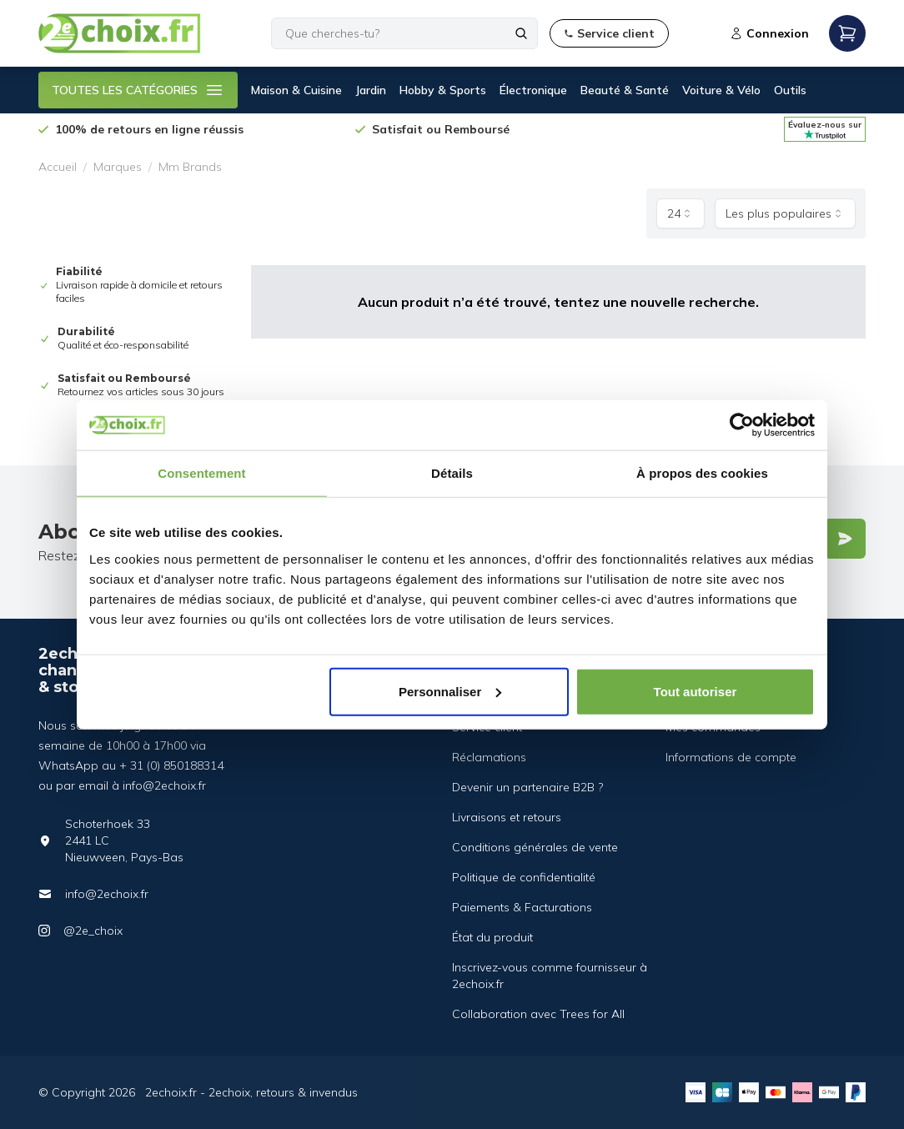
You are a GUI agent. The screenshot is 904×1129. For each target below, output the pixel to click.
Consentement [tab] (201, 473)
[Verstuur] (845, 539)
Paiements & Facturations (522, 907)
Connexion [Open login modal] (769, 33)
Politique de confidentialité (523, 877)
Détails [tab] (452, 473)
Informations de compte (730, 757)
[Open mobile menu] (847, 33)
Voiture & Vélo (721, 90)
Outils (790, 90)
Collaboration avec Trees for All (538, 1013)
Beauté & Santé (624, 90)
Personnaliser (450, 691)
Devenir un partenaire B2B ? (527, 787)
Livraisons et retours (506, 817)
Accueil (57, 166)
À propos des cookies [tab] (702, 473)
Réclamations (489, 757)
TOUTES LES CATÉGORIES (138, 90)
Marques (117, 166)
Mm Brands (190, 166)
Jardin (370, 90)
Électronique (533, 90)
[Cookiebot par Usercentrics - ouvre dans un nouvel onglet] (742, 425)
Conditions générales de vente (535, 847)
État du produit (492, 937)
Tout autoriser (695, 691)
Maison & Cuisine (296, 90)
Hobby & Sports (442, 90)
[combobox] (680, 213)
